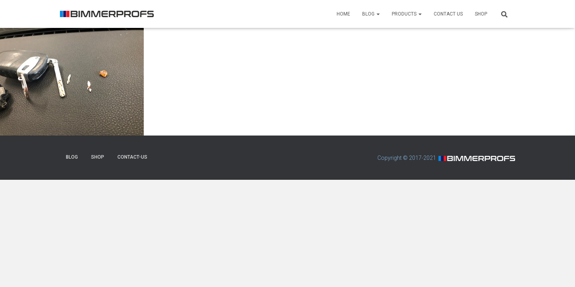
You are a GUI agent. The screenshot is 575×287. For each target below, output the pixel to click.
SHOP (481, 14)
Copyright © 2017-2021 (406, 158)
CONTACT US (448, 14)
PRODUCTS (407, 14)
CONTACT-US (132, 157)
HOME (343, 14)
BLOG (371, 14)
